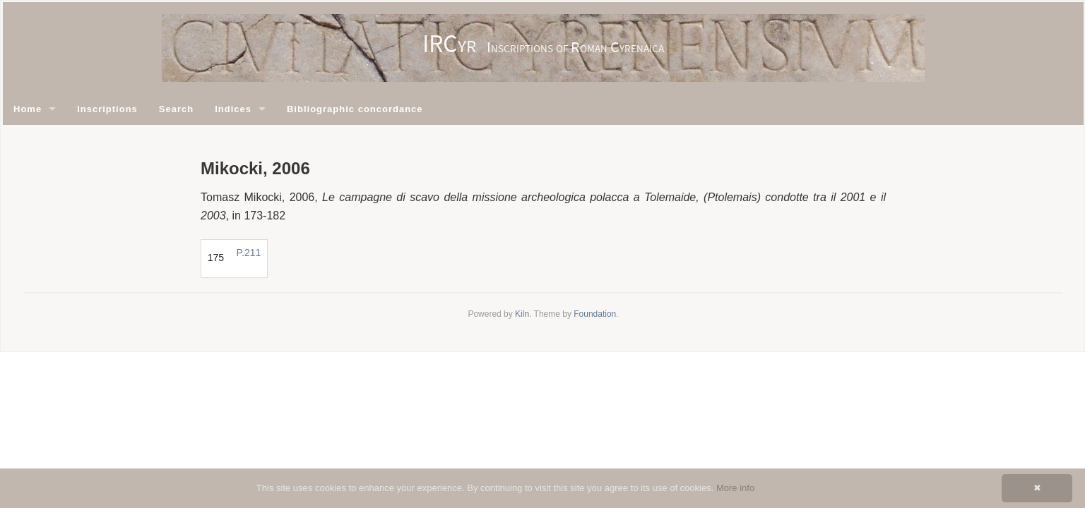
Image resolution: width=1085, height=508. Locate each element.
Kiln (522, 314)
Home (27, 109)
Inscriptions (107, 109)
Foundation (595, 314)
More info (735, 488)
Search (176, 109)
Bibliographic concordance (355, 109)
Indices (233, 109)
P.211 (249, 252)
